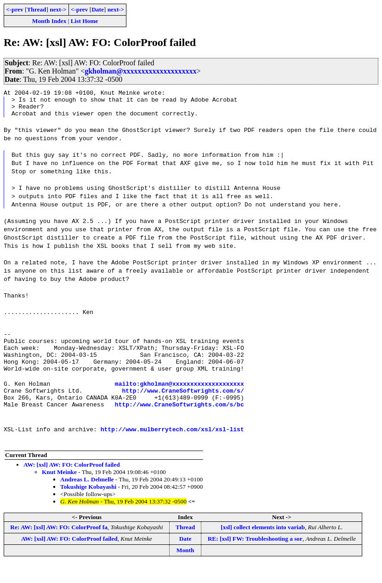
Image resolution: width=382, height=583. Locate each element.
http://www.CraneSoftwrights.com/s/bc (179, 423)
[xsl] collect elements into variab (263, 546)
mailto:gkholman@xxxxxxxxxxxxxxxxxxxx (179, 398)
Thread (36, 9)
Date (97, 9)
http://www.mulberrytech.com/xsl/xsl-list (172, 448)
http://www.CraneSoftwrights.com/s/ (183, 407)
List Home (84, 20)
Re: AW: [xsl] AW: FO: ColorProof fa (59, 546)
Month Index (49, 20)
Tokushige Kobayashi (88, 506)
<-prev (14, 9)
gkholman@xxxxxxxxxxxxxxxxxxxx (140, 71)
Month (185, 569)
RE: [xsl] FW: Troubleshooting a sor (255, 557)
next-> (58, 9)
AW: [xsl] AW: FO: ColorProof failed (71, 483)
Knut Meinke (59, 491)
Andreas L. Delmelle (87, 498)
